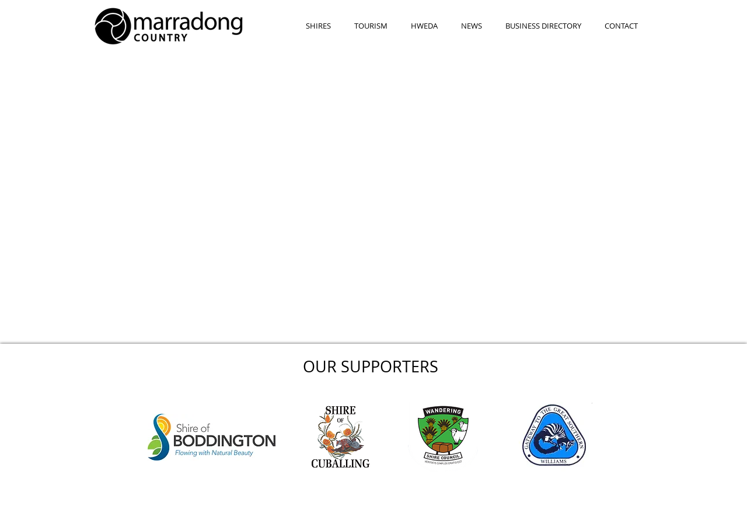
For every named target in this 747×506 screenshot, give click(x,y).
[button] (318, 26)
